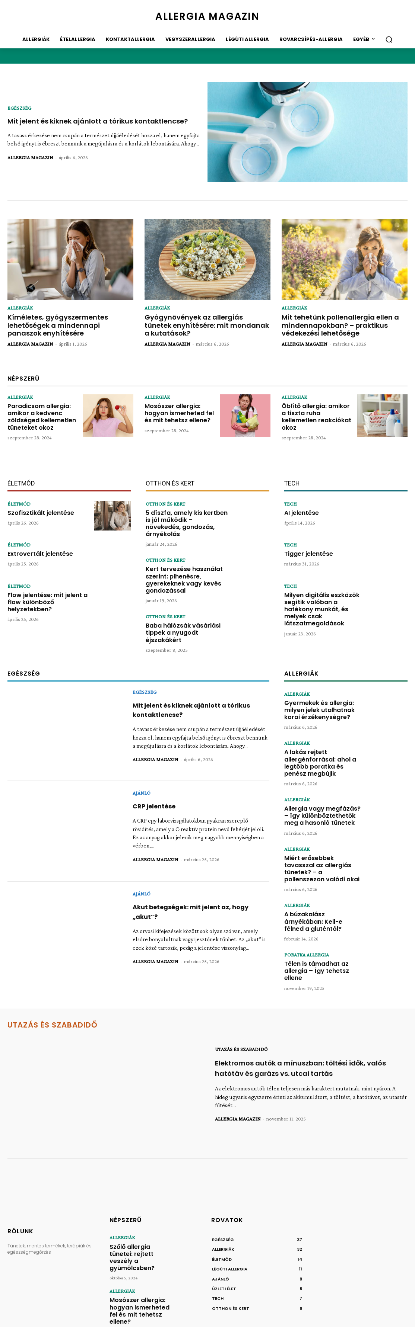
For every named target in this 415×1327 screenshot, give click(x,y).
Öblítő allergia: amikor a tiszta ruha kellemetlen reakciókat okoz (315, 407)
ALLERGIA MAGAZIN (30, 162)
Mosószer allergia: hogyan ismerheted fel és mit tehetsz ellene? (179, 407)
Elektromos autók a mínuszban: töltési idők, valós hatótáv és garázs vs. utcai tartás (309, 1017)
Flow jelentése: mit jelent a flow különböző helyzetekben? (47, 589)
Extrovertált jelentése (35, 545)
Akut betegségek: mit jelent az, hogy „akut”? (197, 875)
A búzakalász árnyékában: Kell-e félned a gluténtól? (320, 867)
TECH (290, 496)
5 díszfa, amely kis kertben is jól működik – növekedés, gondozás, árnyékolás (186, 510)
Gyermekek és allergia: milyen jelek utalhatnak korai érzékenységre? (316, 672)
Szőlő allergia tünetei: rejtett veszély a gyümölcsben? (136, 1199)
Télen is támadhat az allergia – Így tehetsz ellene (321, 914)
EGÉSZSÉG (19, 103)
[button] (389, 39)
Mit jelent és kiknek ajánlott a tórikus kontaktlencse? (76, 121)
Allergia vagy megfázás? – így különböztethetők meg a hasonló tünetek (320, 773)
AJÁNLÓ (142, 756)
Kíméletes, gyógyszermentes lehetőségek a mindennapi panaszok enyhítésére (67, 319)
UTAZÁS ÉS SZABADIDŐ (241, 998)
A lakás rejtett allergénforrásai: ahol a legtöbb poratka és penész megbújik (321, 723)
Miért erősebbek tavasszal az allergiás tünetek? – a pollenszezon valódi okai (320, 821)
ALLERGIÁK (20, 307)
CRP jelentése (157, 769)
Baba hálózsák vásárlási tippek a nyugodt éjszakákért (187, 598)
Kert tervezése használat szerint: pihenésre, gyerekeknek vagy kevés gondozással (186, 555)
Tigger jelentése (305, 545)
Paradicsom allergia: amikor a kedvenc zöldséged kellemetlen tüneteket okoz (38, 410)
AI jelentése (298, 504)
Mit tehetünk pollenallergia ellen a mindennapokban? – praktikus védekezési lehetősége (339, 322)
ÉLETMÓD (19, 496)
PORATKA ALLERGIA (306, 902)
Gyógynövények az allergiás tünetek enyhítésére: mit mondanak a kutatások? (201, 319)
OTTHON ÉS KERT (165, 496)
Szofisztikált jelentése (35, 504)
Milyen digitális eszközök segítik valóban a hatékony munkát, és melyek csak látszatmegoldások (320, 595)
